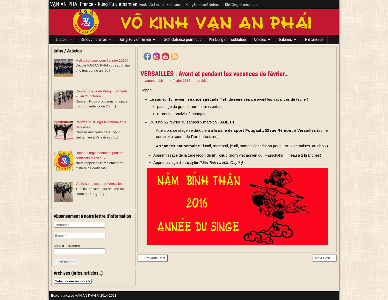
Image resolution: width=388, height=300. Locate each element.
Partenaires (314, 39)
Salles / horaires (94, 39)
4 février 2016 (180, 81)
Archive (202, 81)
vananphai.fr (154, 81)
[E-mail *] (79, 235)
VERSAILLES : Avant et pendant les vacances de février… (214, 74)
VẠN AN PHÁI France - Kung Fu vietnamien (93, 4)
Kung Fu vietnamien (135, 39)
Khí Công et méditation (227, 39)
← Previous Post (152, 258)
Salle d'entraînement (69, 246)
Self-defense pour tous (182, 39)
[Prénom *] (79, 225)
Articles (260, 39)
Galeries (285, 39)
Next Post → (324, 258)
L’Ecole (62, 39)
